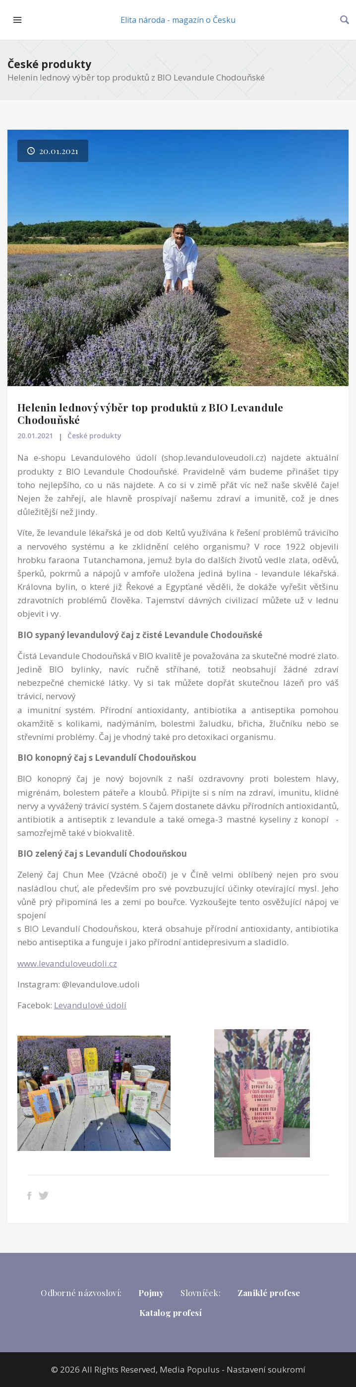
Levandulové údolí (90, 1005)
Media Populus (190, 1369)
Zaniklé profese (268, 1292)
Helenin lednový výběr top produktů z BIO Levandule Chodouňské (150, 413)
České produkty (49, 64)
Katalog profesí (170, 1312)
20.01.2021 (35, 435)
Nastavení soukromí (266, 1369)
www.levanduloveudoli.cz (67, 963)
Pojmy (151, 1292)
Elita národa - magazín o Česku (178, 19)
